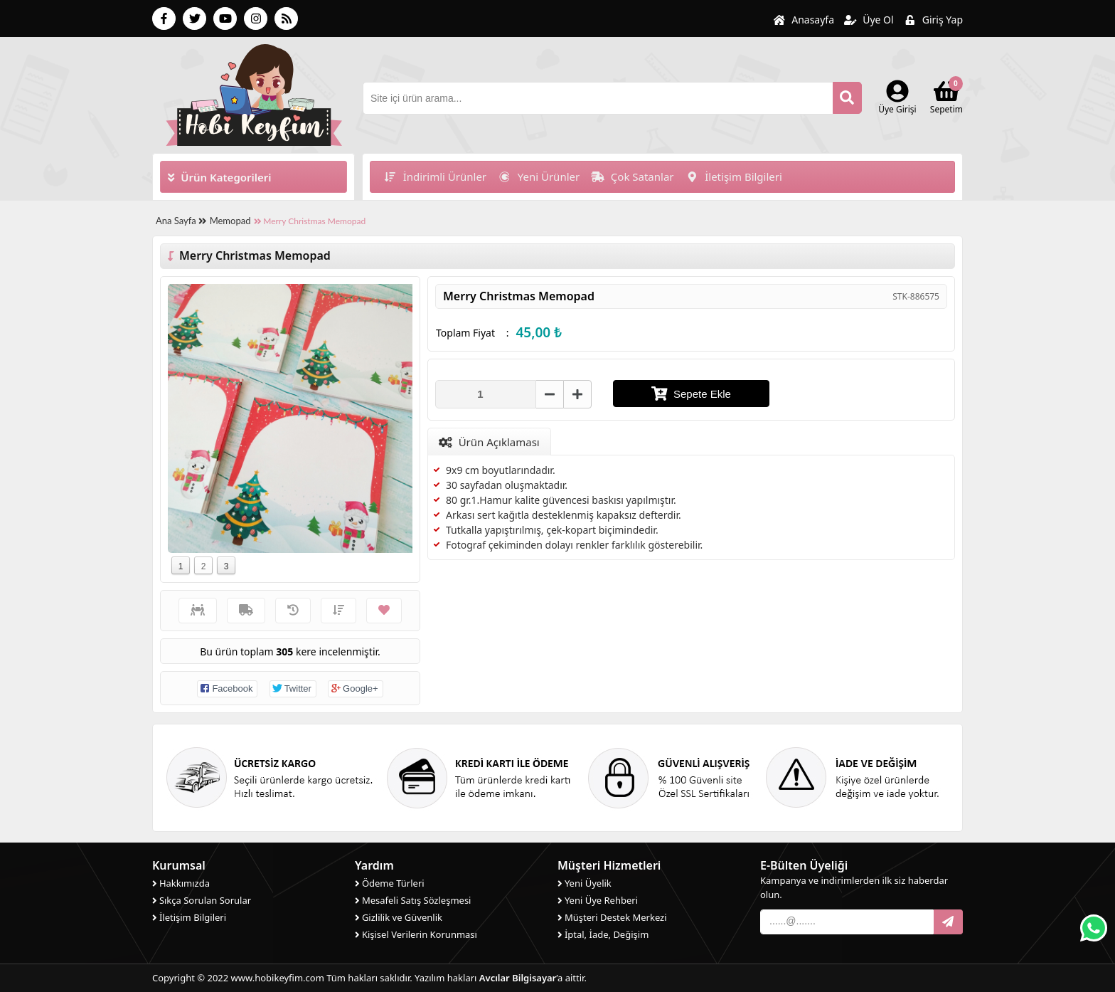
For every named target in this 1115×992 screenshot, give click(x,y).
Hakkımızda (181, 883)
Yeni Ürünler (539, 176)
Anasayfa (803, 19)
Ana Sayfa (181, 220)
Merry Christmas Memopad (310, 221)
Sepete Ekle (691, 393)
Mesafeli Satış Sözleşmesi (413, 900)
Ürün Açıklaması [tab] (489, 442)
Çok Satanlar (632, 176)
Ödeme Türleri (390, 883)
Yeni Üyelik (585, 883)
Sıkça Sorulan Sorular (201, 900)
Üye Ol (869, 19)
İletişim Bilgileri (733, 176)
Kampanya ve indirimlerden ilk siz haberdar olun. (854, 887)
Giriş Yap (933, 19)
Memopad (230, 220)
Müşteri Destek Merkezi (612, 917)
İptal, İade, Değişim (603, 934)
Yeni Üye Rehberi (598, 900)
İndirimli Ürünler (434, 176)
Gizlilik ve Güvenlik (398, 917)
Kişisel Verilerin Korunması (416, 934)
